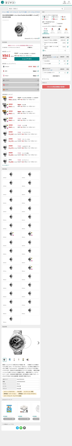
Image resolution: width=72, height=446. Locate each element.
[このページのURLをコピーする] (24, 428)
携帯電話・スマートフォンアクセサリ (27, 393)
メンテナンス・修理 (28, 391)
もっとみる (5, 165)
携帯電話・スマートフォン (10, 393)
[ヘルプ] (59, 61)
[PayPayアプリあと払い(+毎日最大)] (67, 43)
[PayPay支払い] (67, 61)
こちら (53, 57)
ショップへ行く (27, 59)
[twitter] (17, 428)
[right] (38, 343)
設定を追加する (56, 76)
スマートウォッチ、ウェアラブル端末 (18, 12)
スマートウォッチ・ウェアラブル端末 (12, 395)
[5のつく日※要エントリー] (67, 73)
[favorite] (38, 15)
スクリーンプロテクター (9, 391)
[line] (21, 428)
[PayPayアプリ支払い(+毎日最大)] (67, 40)
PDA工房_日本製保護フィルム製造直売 (27, 53)
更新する (29, 47)
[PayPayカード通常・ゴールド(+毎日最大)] (67, 47)
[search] (62, 8)
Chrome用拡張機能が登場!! (56, 87)
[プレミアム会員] (67, 64)
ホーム (3, 12)
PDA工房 (19, 391)
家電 (8, 12)
